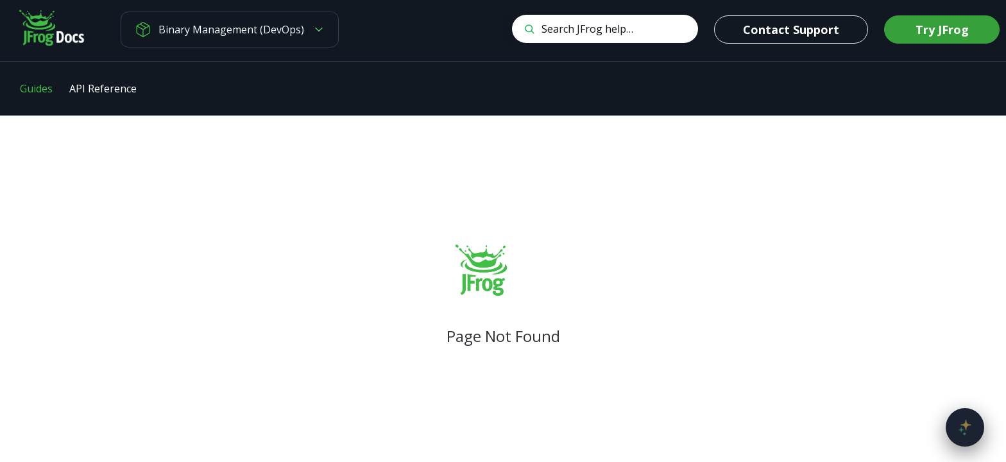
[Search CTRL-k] (605, 29)
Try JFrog (942, 29)
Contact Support (791, 29)
